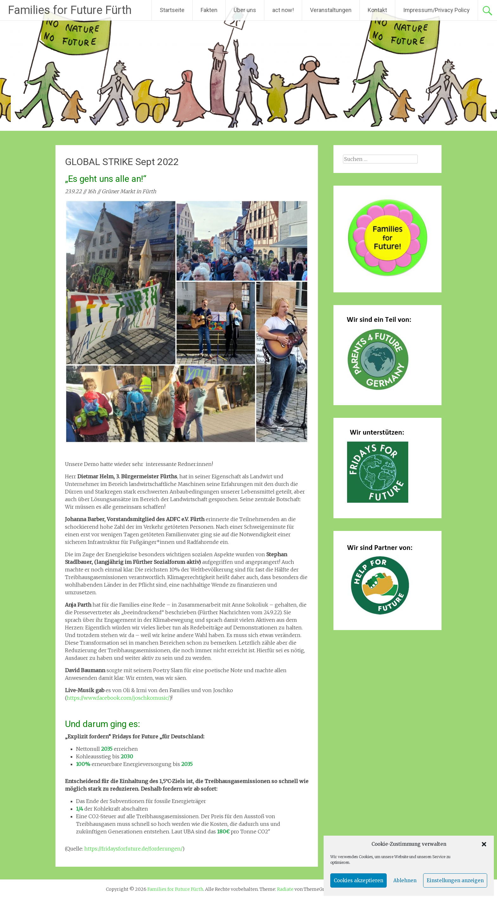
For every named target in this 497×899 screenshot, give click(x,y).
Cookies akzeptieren (358, 880)
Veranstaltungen (331, 10)
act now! (283, 10)
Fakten (209, 10)
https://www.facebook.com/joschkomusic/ (118, 698)
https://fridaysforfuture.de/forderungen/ (133, 848)
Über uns (245, 10)
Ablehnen (404, 880)
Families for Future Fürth (70, 10)
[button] (484, 844)
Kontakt (377, 10)
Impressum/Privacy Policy (436, 10)
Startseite (172, 10)
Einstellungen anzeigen (455, 880)
